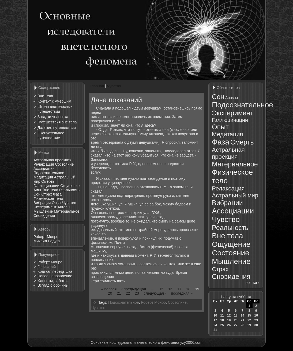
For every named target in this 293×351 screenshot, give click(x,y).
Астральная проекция (52, 160)
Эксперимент (45, 207)
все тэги (253, 282)
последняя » (182, 293)
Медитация (43, 177)
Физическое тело (48, 198)
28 (242, 325)
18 (188, 289)
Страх (47, 194)
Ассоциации (44, 168)
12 (229, 315)
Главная (97, 86)
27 (235, 325)
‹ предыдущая (133, 289)
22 (128, 293)
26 (229, 325)
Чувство (69, 203)
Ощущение (70, 186)
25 (222, 325)
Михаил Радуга (46, 241)
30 (256, 325)
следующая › (155, 293)
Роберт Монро (45, 237)
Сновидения (44, 215)
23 (137, 293)
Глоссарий (46, 266)
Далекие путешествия (56, 128)
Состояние (64, 164)
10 (215, 315)
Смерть (47, 181)
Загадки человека (52, 117)
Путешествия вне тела (57, 122)
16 (170, 289)
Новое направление (54, 276)
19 (229, 320)
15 (161, 289)
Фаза (57, 194)
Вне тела (45, 96)
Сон (36, 194)
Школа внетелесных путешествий (54, 109)
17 (179, 289)
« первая (109, 289)
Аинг (37, 190)
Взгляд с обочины (52, 285)
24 (215, 325)
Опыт (56, 203)
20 (110, 293)
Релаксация (43, 164)
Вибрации (42, 203)
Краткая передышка (54, 271)
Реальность (69, 190)
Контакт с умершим (54, 101)
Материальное (67, 211)
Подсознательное (48, 173)
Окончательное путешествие (50, 135)
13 (235, 315)
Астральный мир (235, 195)
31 (215, 330)
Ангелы (64, 207)
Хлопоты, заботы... (53, 281)
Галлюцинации (46, 186)
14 (242, 315)
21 (119, 293)
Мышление (43, 211)
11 (222, 315)
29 (249, 325)
